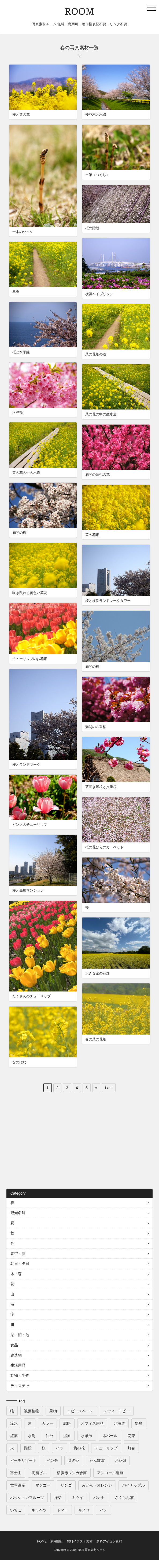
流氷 (14, 1423)
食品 (14, 1345)
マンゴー (42, 1485)
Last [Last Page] (108, 1087)
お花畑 (120, 1460)
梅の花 (79, 1448)
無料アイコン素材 (109, 1541)
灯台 (131, 1448)
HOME (42, 1541)
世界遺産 (17, 1485)
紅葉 (14, 1436)
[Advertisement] (79, 1143)
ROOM (79, 10)
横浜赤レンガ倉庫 (72, 1473)
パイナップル (133, 1485)
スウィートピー (116, 1411)
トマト (62, 1510)
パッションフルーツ (27, 1497)
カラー (47, 1423)
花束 (131, 1436)
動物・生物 (19, 1375)
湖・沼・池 (19, 1335)
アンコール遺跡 (110, 1473)
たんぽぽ (97, 1460)
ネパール (109, 1436)
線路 (67, 1423)
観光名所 (17, 1212)
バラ (59, 1448)
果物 (53, 1411)
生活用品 (17, 1365)
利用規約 (56, 1541)
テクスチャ (19, 1385)
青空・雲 (17, 1253)
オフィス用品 (92, 1423)
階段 (28, 1448)
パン (103, 1510)
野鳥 (139, 1423)
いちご (15, 1510)
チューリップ (106, 1448)
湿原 (67, 1436)
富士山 (15, 1473)
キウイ (77, 1497)
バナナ (99, 1497)
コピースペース (80, 1411)
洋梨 (58, 1497)
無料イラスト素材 (80, 1541)
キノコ (84, 1510)
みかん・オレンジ (97, 1485)
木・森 (16, 1274)
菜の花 (73, 1460)
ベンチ (52, 1460)
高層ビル (39, 1473)
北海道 (119, 1423)
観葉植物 (31, 1411)
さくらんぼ (124, 1497)
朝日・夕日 (19, 1263)
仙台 (49, 1436)
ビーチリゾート (23, 1460)
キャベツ (39, 1510)
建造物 (16, 1355)
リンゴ (66, 1485)
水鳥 (31, 1436)
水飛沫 (86, 1436)
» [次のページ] (96, 1087)
